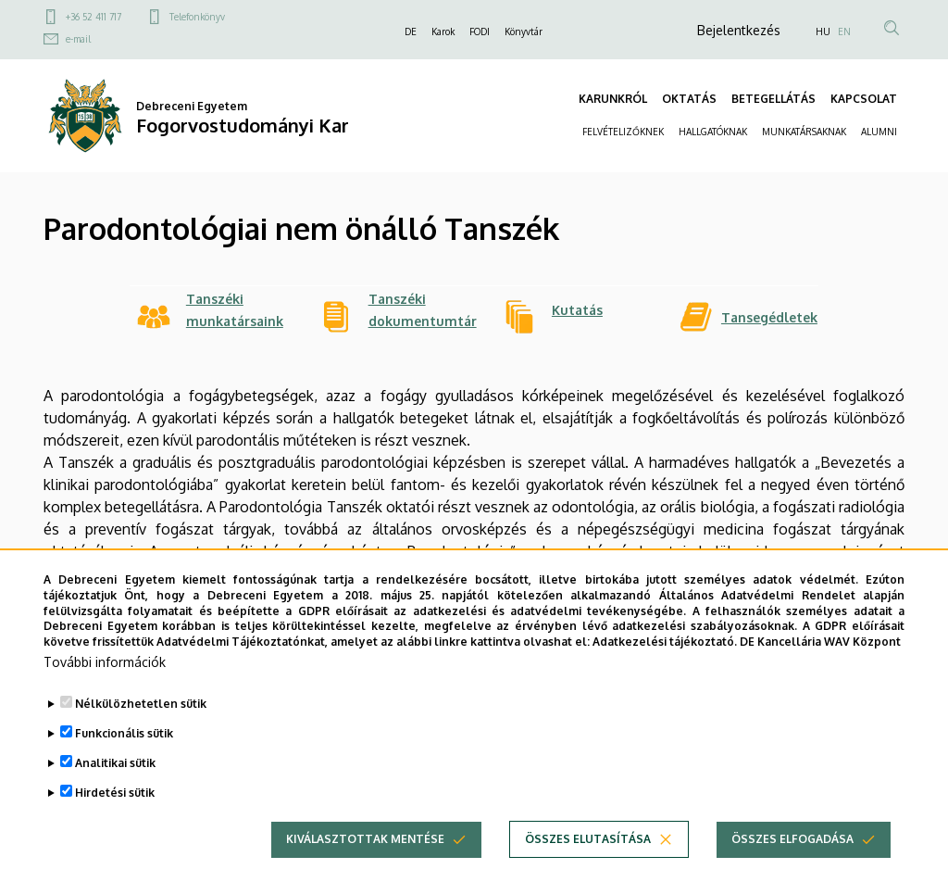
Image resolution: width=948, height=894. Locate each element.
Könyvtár (524, 31)
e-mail (78, 38)
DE (411, 31)
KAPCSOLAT (863, 99)
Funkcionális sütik (124, 751)
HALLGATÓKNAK (713, 131)
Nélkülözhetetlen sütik (140, 721)
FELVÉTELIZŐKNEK (623, 131)
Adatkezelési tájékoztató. (664, 659)
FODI (479, 31)
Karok (443, 31)
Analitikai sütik (115, 780)
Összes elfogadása (792, 856)
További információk (105, 679)
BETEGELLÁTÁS (773, 99)
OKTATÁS (689, 99)
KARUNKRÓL (613, 99)
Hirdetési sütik (115, 810)
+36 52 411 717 (93, 16)
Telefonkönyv (197, 16)
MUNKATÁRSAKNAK (804, 131)
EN (844, 31)
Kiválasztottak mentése (365, 856)
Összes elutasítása (588, 856)
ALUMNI (879, 131)
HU (823, 31)
